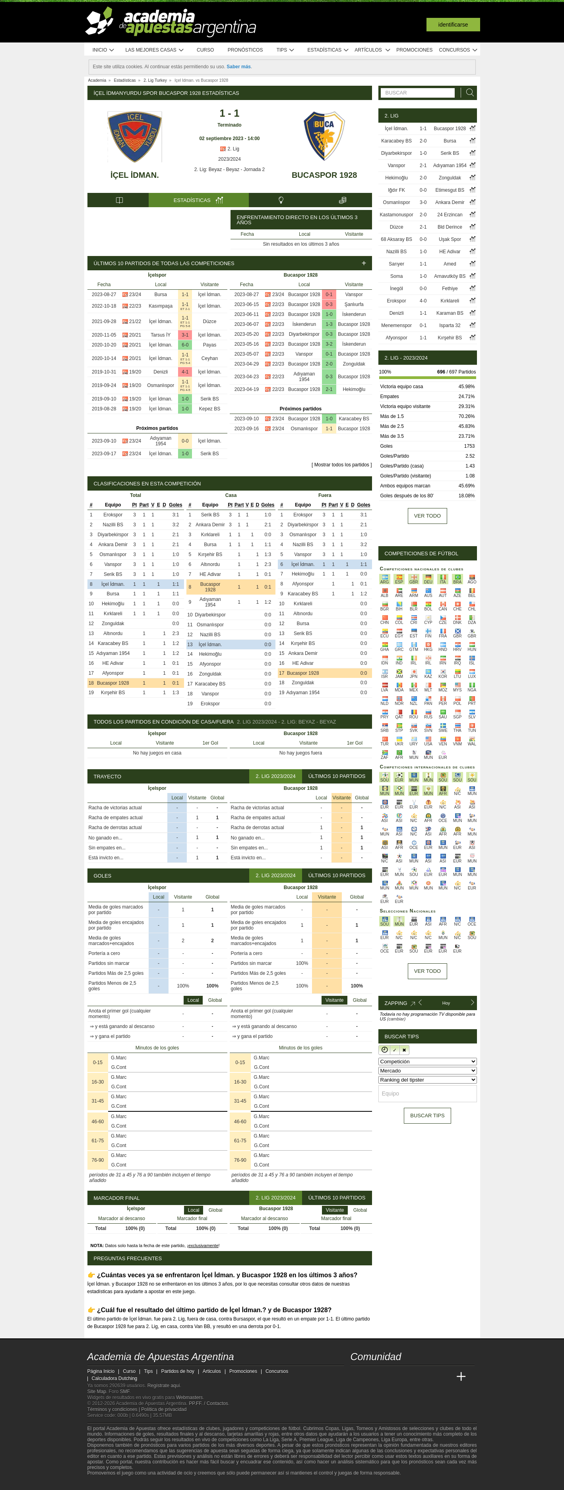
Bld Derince (450, 227)
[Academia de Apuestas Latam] (431, 1377)
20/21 (135, 335)
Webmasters (189, 1397)
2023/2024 (229, 159)
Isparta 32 (449, 325)
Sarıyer (396, 264)
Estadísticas (328, 50)
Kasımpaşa (160, 306)
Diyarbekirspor (304, 334)
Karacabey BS (354, 419)
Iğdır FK (396, 190)
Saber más (239, 66)
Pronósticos (245, 50)
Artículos (373, 50)
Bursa (161, 294)
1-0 (185, 399)
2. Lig (229, 149)
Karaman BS (449, 313)
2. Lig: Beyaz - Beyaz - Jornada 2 (229, 169)
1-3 (329, 324)
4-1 (185, 372)
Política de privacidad (163, 1409)
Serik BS (209, 399)
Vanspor (354, 294)
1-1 (185, 294)
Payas (209, 345)
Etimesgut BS (450, 190)
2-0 (329, 364)
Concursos (458, 50)
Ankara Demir (113, 544)
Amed (450, 264)
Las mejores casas (155, 50)
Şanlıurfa (354, 304)
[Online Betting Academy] (402, 1377)
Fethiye (449, 288)
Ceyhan (210, 358)
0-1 (329, 294)
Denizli (160, 372)
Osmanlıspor (160, 385)
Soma (396, 276)
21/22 (135, 321)
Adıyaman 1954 (160, 441)
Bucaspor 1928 (324, 175)
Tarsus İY (161, 335)
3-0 (423, 202)
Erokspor (112, 515)
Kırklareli (113, 613)
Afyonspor (113, 673)
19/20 (135, 372)
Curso (205, 50)
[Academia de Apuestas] (416, 1377)
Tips (286, 50)
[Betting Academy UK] (446, 1377)
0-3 (329, 304)
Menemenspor (396, 325)
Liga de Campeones (357, 1439)
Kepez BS (209, 409)
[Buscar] (468, 93)
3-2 (329, 344)
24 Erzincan (449, 215)
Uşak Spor (450, 239)
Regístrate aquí (163, 1385)
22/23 (135, 306)
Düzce (209, 321)
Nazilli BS (113, 524)
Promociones (414, 50)
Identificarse (453, 24)
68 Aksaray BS (396, 239)
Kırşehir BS (113, 692)
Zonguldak (354, 364)
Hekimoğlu (354, 389)
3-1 (185, 335)
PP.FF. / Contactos (208, 1403)
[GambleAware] (105, 1483)
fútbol (294, 1428)
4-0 (423, 301)
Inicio (104, 50)
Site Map (96, 1391)
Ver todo (427, 516)
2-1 (329, 389)
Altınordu (112, 633)
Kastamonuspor (396, 215)
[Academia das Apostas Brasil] (386, 1377)
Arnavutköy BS (449, 276)
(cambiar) (396, 1018)
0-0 (185, 441)
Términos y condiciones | (114, 1409)
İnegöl (396, 288)
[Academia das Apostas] (372, 1377)
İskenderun (354, 314)
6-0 (185, 345)
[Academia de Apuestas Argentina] (357, 1377)
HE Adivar (113, 663)
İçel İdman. (134, 175)
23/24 (135, 294)
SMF (125, 1391)
